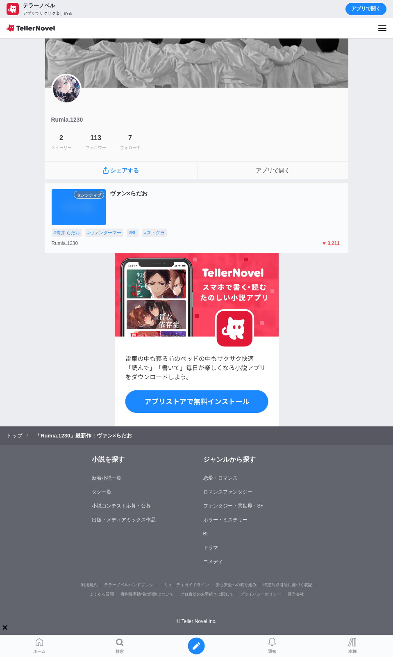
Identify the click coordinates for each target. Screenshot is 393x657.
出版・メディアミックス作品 (124, 520)
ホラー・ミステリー (225, 520)
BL (206, 534)
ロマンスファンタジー (227, 492)
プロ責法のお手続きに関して (207, 594)
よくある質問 (101, 594)
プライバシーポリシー (260, 594)
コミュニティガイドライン (184, 584)
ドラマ (210, 548)
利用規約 (89, 584)
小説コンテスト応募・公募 (121, 506)
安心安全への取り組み (236, 584)
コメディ (213, 561)
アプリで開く (366, 8)
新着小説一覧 (106, 478)
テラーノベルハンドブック (128, 584)
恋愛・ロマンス (220, 478)
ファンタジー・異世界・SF (233, 506)
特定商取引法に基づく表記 (287, 584)
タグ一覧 (101, 492)
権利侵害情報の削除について (147, 594)
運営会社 (296, 594)
